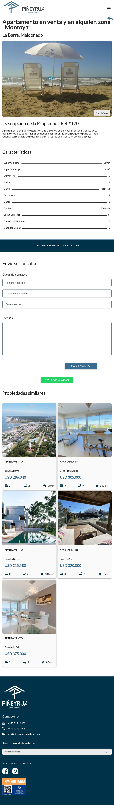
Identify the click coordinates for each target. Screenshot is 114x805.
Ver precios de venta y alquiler (57, 245)
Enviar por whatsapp (57, 380)
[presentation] (39, 369)
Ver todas (102, 113)
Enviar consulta (81, 366)
